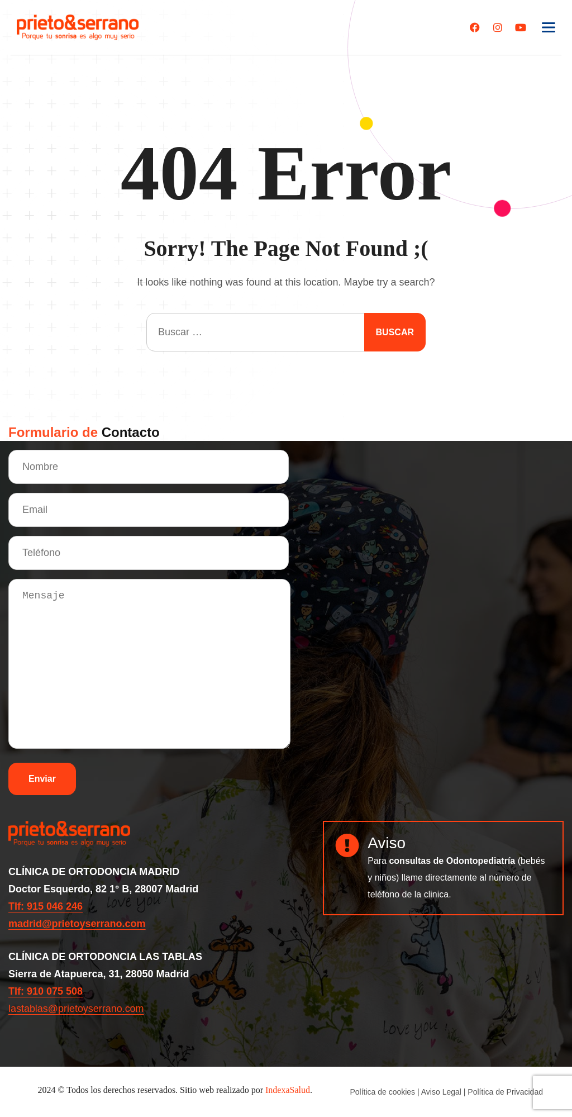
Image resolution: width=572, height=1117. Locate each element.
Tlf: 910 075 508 (45, 991)
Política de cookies (382, 1091)
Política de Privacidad (505, 1091)
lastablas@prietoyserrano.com (76, 1008)
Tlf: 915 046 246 (45, 906)
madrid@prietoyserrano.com (77, 923)
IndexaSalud (287, 1090)
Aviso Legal (441, 1091)
